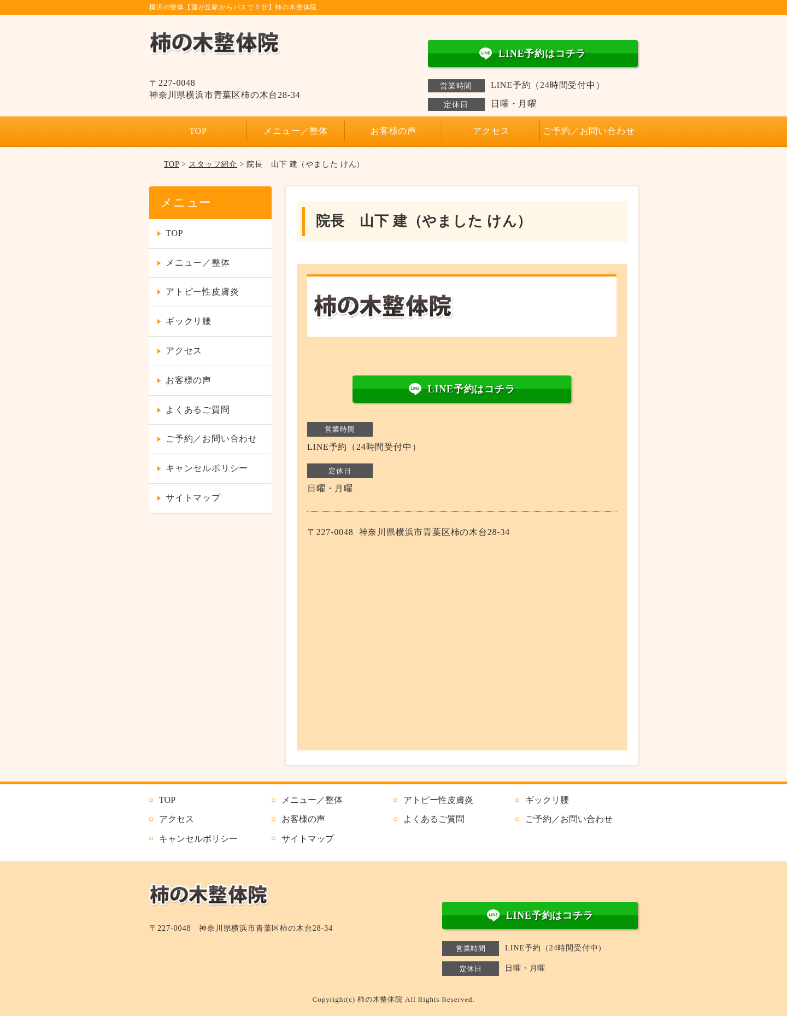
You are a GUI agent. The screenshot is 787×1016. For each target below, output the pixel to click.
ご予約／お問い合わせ (589, 131)
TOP (198, 131)
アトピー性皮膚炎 (202, 291)
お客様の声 (393, 131)
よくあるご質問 (198, 409)
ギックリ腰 (189, 321)
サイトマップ (193, 497)
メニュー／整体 (295, 131)
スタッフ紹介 (213, 164)
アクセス (491, 131)
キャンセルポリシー (207, 468)
